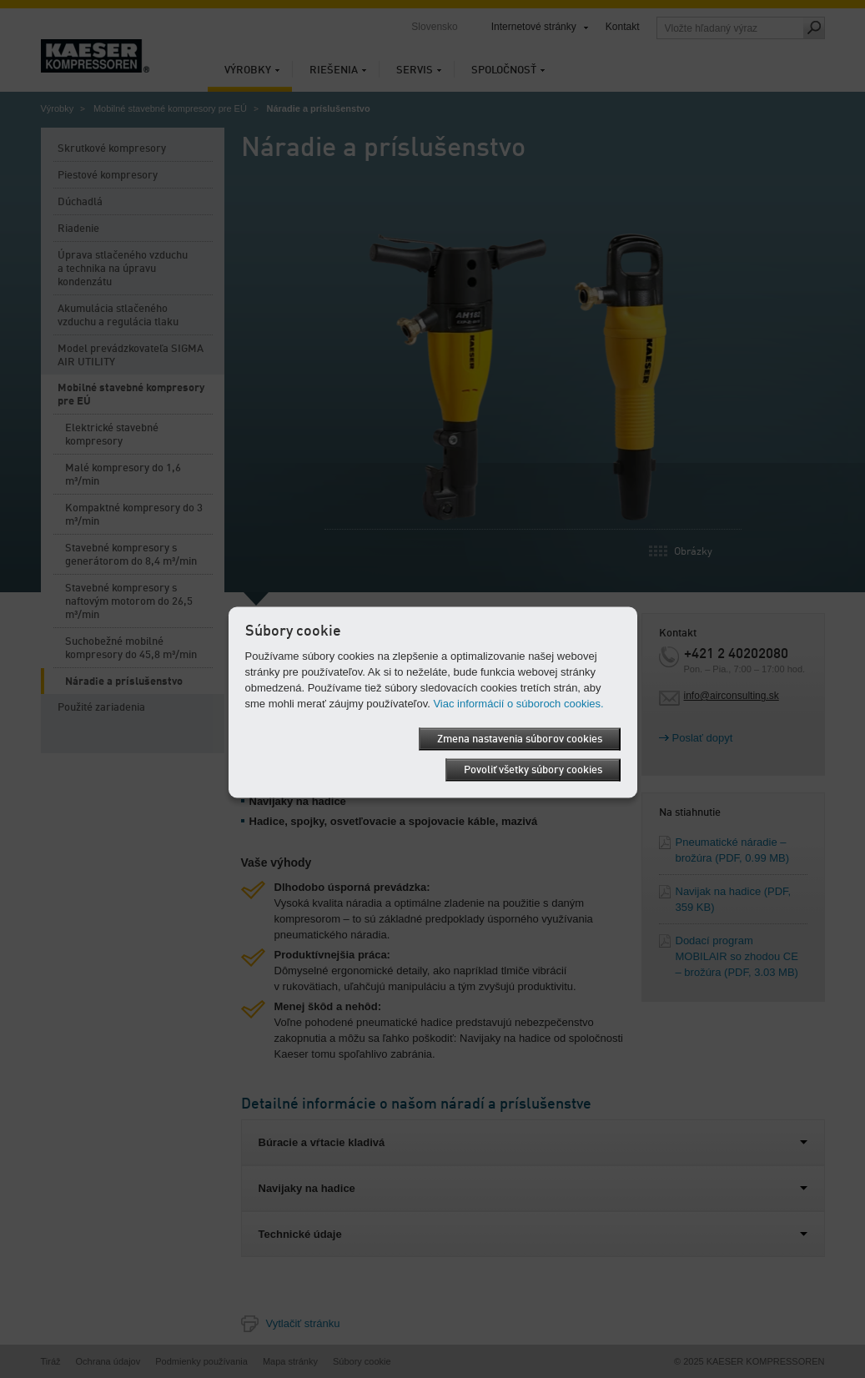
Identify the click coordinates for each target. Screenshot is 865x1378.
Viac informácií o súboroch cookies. (518, 703)
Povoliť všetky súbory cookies (533, 770)
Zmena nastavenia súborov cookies (519, 739)
